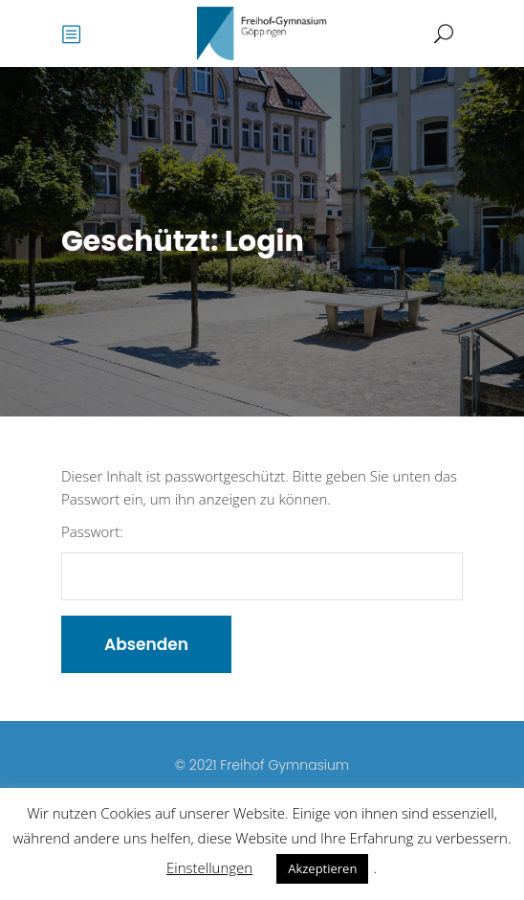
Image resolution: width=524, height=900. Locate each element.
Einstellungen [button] (209, 867)
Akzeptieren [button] (322, 868)
